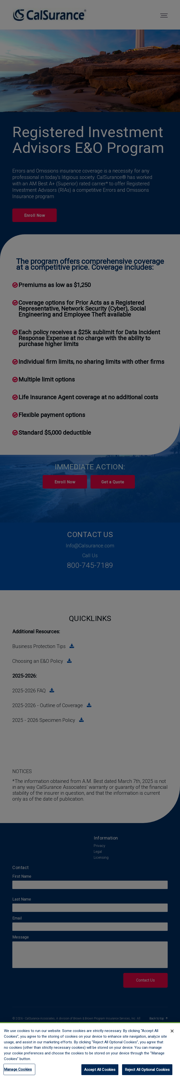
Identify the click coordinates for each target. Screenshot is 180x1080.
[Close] (172, 1033)
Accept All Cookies (100, 1072)
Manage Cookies (18, 1071)
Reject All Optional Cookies (147, 1072)
